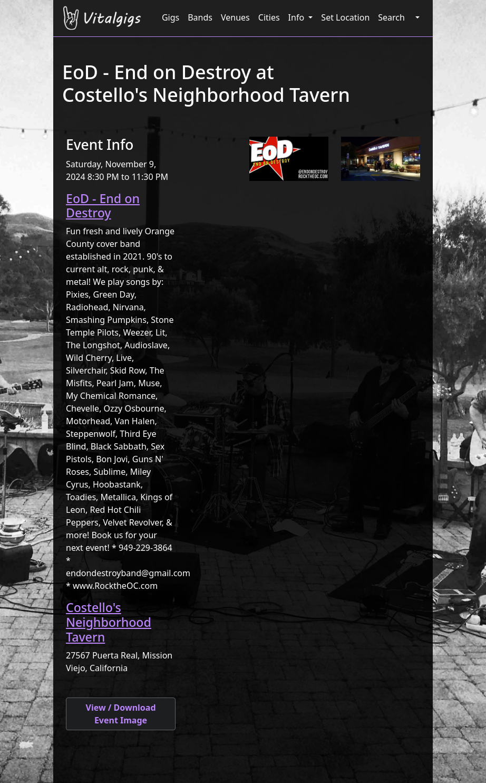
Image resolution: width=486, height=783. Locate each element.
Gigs (170, 17)
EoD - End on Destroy (103, 206)
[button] (416, 17)
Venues (235, 17)
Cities (269, 17)
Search (391, 17)
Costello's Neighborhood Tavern (108, 622)
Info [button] (297, 17)
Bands (200, 17)
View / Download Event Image (120, 714)
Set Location (345, 17)
